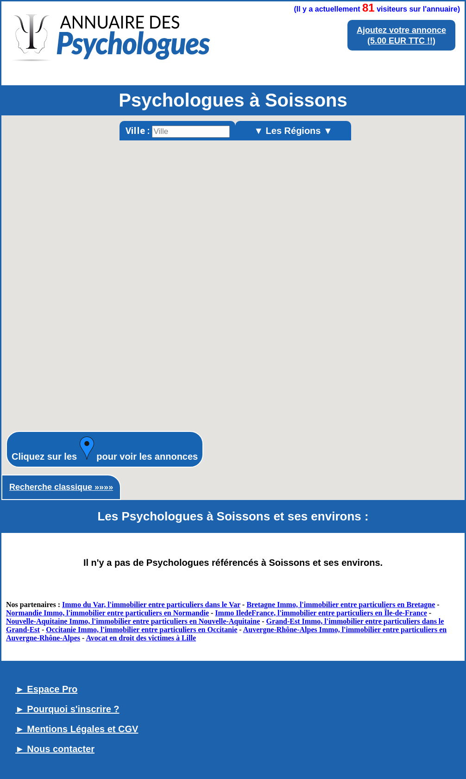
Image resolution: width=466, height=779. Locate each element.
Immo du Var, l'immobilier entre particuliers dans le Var (151, 604)
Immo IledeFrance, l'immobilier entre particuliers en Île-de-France (321, 613)
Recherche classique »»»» (61, 487)
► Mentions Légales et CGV (76, 729)
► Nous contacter (54, 749)
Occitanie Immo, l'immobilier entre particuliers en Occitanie (141, 629)
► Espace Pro (46, 689)
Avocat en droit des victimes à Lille (141, 638)
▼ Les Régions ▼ (293, 131)
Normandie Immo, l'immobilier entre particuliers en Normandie (107, 613)
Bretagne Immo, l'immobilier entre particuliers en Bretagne (340, 604)
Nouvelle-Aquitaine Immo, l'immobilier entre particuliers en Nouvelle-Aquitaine (133, 621)
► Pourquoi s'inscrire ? (67, 709)
